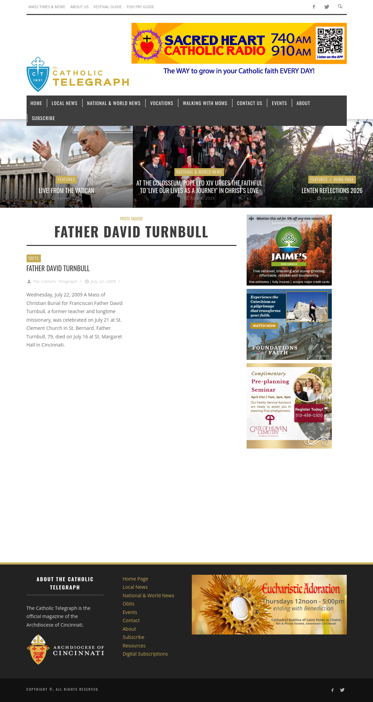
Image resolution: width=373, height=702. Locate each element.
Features (66, 179)
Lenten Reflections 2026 (331, 190)
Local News (135, 587)
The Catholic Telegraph (55, 281)
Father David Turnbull (58, 268)
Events (130, 612)
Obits (34, 258)
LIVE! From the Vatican (66, 190)
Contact (131, 620)
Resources (134, 645)
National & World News (199, 172)
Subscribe (133, 637)
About (129, 629)
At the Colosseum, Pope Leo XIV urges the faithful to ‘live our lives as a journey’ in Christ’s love (199, 186)
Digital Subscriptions (145, 653)
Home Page (344, 179)
